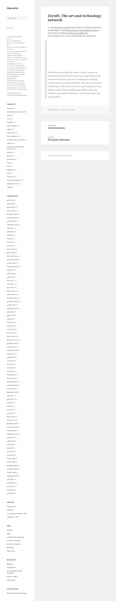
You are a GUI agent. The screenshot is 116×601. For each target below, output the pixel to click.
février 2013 (11, 333)
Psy (8, 173)
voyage (9, 187)
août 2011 (10, 396)
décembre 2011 (12, 382)
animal (9, 115)
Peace (9, 166)
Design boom (11, 567)
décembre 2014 (12, 256)
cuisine (9, 129)
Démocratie (11, 133)
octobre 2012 (11, 347)
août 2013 (10, 312)
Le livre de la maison (14, 544)
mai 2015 (10, 239)
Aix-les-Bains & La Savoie (15, 112)
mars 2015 (10, 246)
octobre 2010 (11, 431)
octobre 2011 (11, 389)
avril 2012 (10, 368)
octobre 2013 (11, 305)
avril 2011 (10, 410)
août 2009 (10, 479)
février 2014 (11, 291)
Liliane (9, 143)
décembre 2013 (12, 298)
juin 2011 (10, 403)
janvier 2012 (11, 378)
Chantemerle (11, 506)
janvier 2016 (11, 211)
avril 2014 (10, 284)
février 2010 (11, 458)
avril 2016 (10, 200)
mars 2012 (10, 371)
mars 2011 (10, 413)
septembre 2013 (12, 308)
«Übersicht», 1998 (13, 517)
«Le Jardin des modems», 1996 (17, 513)
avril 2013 (10, 326)
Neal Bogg (10, 547)
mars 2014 (10, 288)
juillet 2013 (10, 315)
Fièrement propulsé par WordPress (60, 156)
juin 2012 (10, 361)
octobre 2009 (11, 472)
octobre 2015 (11, 221)
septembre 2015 (12, 225)
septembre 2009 (12, 476)
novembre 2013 (12, 301)
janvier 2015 (11, 253)
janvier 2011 (11, 420)
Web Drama (11, 551)
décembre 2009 (12, 465)
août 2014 (10, 270)
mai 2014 (10, 281)
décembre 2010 (12, 424)
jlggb (8, 534)
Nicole (9, 156)
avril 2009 (10, 493)
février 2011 (11, 417)
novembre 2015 (12, 218)
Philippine (10, 170)
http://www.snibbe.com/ (78, 33)
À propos (10, 108)
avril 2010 (10, 452)
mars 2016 (10, 204)
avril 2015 (10, 242)
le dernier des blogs (13, 541)
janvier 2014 (11, 294)
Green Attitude (12, 136)
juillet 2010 (10, 441)
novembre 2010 (12, 427)
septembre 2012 (12, 350)
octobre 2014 (11, 263)
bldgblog (10, 564)
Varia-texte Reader (13, 180)
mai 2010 (10, 448)
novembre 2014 (12, 260)
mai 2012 (10, 364)
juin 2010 (10, 445)
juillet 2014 (10, 274)
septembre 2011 (12, 392)
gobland (9, 530)
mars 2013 (10, 329)
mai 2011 (10, 406)
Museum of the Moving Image (17, 593)
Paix (8, 163)
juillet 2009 (10, 483)
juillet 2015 (10, 232)
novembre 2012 (12, 343)
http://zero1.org (59, 27)
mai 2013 (10, 322)
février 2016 (11, 207)
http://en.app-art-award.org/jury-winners (82, 30)
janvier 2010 (11, 462)
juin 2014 (10, 277)
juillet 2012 (10, 357)
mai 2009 (10, 490)
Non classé (10, 159)
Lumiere (10, 152)
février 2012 (11, 375)
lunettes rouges (12, 577)
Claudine (10, 122)
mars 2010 (10, 455)
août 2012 (10, 354)
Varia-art (10, 177)
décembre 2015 (12, 214)
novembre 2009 (12, 469)
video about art (12, 184)
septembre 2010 (12, 434)
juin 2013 (10, 319)
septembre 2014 (12, 267)
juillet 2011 (10, 399)
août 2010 (10, 438)
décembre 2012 (12, 340)
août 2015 (10, 228)
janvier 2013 (11, 336)
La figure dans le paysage (15, 140)
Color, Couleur (11, 126)
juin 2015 (10, 235)
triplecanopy (11, 580)
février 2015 (11, 249)
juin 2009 (10, 486)
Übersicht (12, 8)
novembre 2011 (12, 385)
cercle (9, 119)
